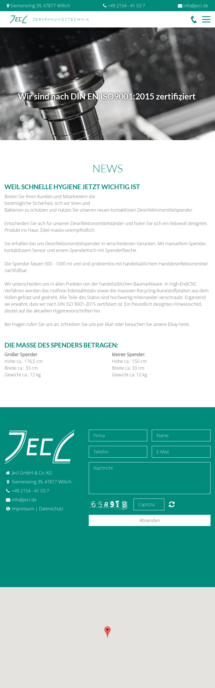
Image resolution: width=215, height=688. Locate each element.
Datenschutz (51, 509)
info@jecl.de (195, 6)
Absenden (149, 520)
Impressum (23, 509)
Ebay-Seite (178, 324)
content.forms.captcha (172, 504)
